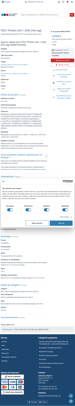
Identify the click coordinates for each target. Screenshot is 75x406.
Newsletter (5, 349)
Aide (3, 345)
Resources (5, 353)
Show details (64, 217)
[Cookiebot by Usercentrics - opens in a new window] (64, 181)
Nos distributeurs (45, 367)
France (66, 50)
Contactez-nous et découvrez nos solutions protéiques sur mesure (23, 169)
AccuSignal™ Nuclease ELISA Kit (50, 348)
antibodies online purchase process (51, 363)
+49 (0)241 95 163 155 (49, 389)
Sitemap (4, 361)
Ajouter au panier (62, 60)
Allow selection (37, 223)
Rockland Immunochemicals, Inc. (49, 396)
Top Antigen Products (9, 357)
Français (6, 2)
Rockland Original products (48, 355)
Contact (4, 342)
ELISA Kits (42, 359)
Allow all (61, 223)
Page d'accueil (7, 329)
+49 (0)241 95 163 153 (34, 2)
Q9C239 (3, 310)
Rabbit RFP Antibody (46, 352)
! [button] (46, 156)
